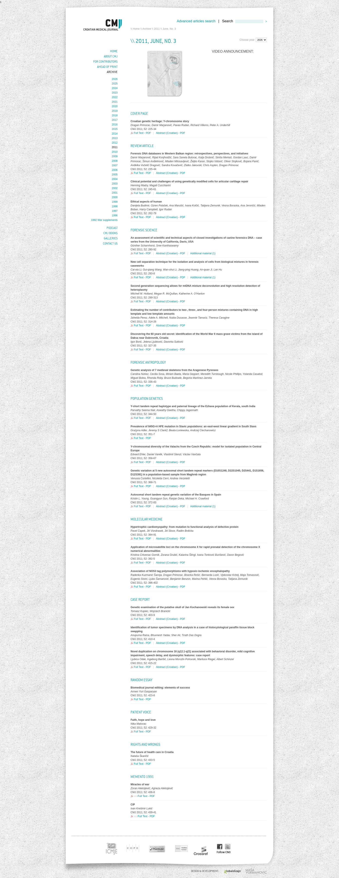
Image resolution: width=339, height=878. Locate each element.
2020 (115, 106)
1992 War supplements (104, 220)
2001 (115, 192)
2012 (115, 142)
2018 (115, 115)
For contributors (105, 61)
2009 (115, 156)
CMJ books (110, 233)
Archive (146, 28)
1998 (115, 206)
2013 (115, 138)
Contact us (110, 243)
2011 (157, 28)
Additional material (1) (203, 253)
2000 (115, 197)
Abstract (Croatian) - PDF (170, 132)
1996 (115, 215)
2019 (115, 110)
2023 (115, 92)
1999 (115, 201)
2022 (115, 97)
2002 (115, 188)
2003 (115, 183)
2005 (115, 174)
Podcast (112, 228)
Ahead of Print (107, 67)
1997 (115, 210)
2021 (115, 101)
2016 (115, 124)
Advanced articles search (196, 21)
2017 (115, 119)
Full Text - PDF (142, 132)
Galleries (111, 238)
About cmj (111, 56)
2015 (115, 129)
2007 (115, 165)
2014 (115, 133)
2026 (115, 79)
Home (136, 28)
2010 (115, 151)
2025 (115, 83)
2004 (115, 179)
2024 (115, 88)
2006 (115, 170)
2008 (115, 160)
